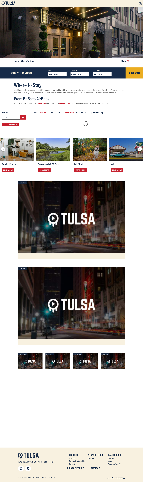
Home (17, 61)
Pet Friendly (79, 164)
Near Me (79, 113)
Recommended (68, 113)
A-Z (86, 113)
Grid (43, 113)
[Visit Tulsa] (8, 3)
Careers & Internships (77, 461)
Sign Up (91, 458)
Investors (72, 458)
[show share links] (125, 61)
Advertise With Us (114, 464)
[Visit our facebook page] (28, 468)
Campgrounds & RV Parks (48, 164)
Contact (72, 464)
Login (110, 461)
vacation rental (65, 103)
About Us (74, 455)
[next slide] (140, 149)
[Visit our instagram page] (21, 468)
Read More (8, 170)
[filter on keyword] (23, 117)
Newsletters (95, 455)
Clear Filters (10, 124)
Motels (113, 164)
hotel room (41, 103)
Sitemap (95, 468)
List (50, 113)
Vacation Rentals (9, 164)
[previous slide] (3, 149)
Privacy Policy (75, 468)
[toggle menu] (140, 3)
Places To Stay (27, 61)
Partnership (115, 455)
